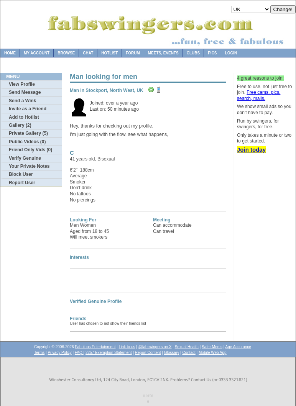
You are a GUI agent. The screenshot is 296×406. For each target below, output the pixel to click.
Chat (88, 53)
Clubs (193, 53)
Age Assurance (238, 347)
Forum (133, 53)
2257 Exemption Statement (109, 352)
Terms (39, 352)
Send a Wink (22, 100)
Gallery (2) (20, 125)
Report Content (148, 352)
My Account (36, 53)
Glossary (171, 352)
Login (231, 53)
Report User (22, 182)
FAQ (79, 352)
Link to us (127, 347)
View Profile (22, 84)
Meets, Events (163, 53)
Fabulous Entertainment (95, 347)
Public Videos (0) (27, 141)
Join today (251, 149)
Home (10, 53)
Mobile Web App (213, 352)
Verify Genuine (25, 158)
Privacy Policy (59, 352)
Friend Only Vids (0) (30, 149)
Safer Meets (212, 347)
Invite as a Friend (27, 108)
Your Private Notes (29, 166)
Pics (212, 53)
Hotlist (109, 53)
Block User (21, 174)
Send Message (25, 92)
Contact (188, 352)
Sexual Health (187, 347)
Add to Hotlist (24, 117)
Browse (66, 53)
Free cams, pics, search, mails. (258, 95)
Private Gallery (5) (28, 133)
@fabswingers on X (155, 347)
